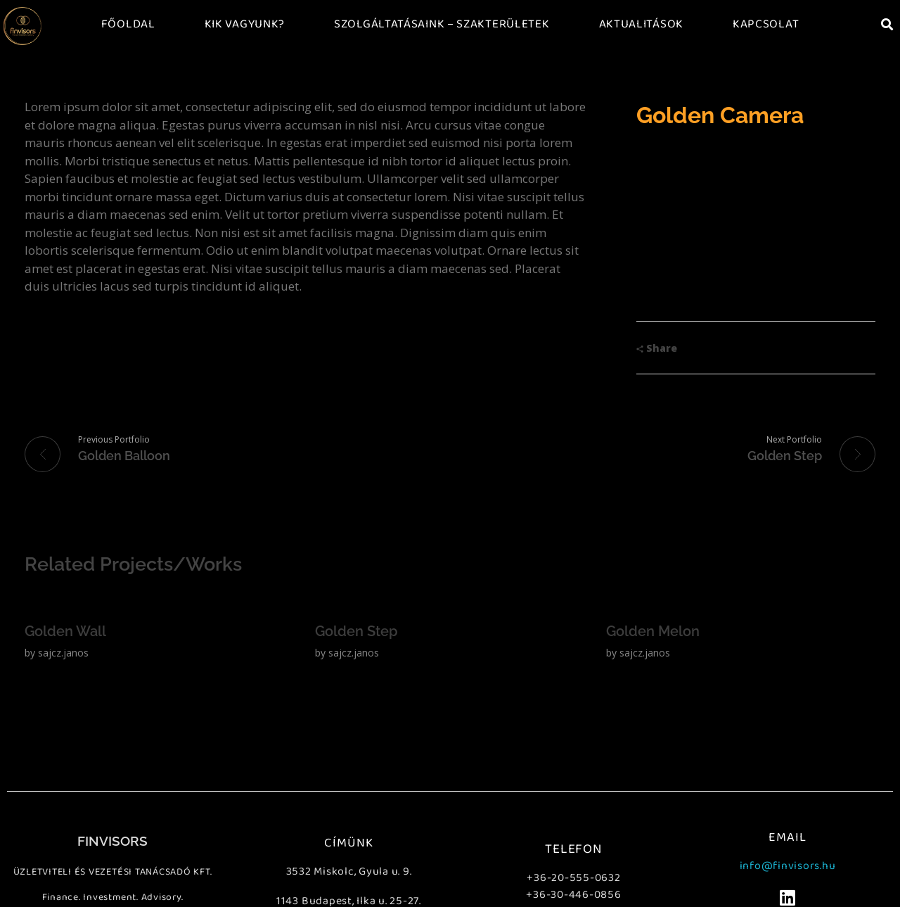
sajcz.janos (63, 652)
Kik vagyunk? (245, 24)
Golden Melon (653, 631)
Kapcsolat (766, 24)
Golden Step (356, 631)
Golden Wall (65, 631)
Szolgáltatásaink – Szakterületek (441, 24)
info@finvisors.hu (788, 866)
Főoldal (128, 24)
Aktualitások (641, 24)
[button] (887, 24)
